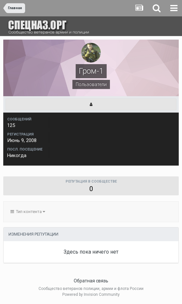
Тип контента (27, 211)
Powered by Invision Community (91, 294)
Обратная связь (91, 280)
